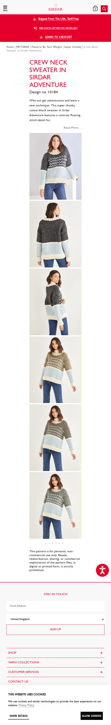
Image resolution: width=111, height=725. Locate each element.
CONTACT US (18, 681)
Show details (19, 715)
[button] (19, 9)
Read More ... (73, 127)
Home (10, 47)
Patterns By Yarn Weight (47, 47)
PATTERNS (22, 47)
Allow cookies (91, 715)
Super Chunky (72, 47)
